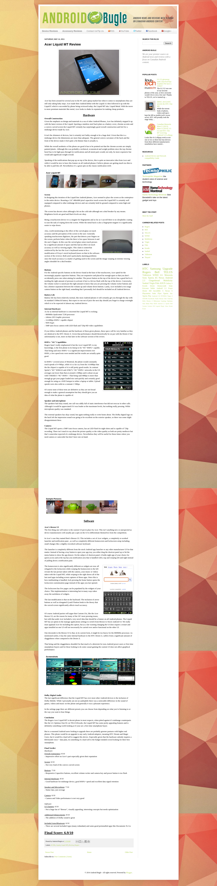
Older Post (129, 852)
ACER (53, 845)
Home (89, 852)
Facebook (151, 31)
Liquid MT (64, 845)
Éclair (144, 309)
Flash (156, 298)
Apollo (167, 303)
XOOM (144, 298)
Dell (171, 303)
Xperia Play (146, 296)
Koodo (147, 248)
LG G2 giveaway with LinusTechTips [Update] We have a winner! (164, 82)
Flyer (159, 293)
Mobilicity (148, 239)
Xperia (151, 278)
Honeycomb (161, 286)
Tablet (152, 288)
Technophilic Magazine (152, 176)
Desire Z (149, 301)
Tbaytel (147, 257)
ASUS (162, 283)
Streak (171, 306)
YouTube (124, 31)
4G (156, 278)
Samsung (155, 268)
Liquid (58, 845)
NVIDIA (164, 296)
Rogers (77, 845)
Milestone (156, 301)
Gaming (163, 301)
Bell (146, 230)
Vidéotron (148, 254)
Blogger (129, 873)
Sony (144, 278)
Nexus (161, 278)
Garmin (144, 306)
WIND (147, 236)
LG (161, 275)
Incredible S (158, 291)
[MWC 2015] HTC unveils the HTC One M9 (164, 104)
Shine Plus (149, 303)
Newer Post (49, 852)
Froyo (170, 288)
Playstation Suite (149, 293)
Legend (158, 306)
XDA (155, 303)
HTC (145, 268)
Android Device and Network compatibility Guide (155, 157)
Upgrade (168, 268)
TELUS (147, 233)
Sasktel (147, 251)
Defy (144, 301)
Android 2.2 (162, 288)
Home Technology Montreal (154, 195)
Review (71, 845)
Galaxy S (169, 283)
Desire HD (146, 291)
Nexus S (169, 291)
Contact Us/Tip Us (95, 31)
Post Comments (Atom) (63, 857)
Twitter (138, 31)
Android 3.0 (156, 296)
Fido (146, 245)
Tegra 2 (170, 296)
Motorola (168, 275)
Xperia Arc (168, 293)
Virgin (147, 242)
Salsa (166, 306)
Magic (163, 306)
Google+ (166, 31)
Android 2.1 (161, 303)
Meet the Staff (147, 216)
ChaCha (170, 298)
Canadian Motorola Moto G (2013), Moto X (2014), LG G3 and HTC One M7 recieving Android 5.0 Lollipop (164, 129)
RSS (111, 31)
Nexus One (163, 298)
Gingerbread (154, 280)
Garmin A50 (151, 306)
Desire (152, 286)
